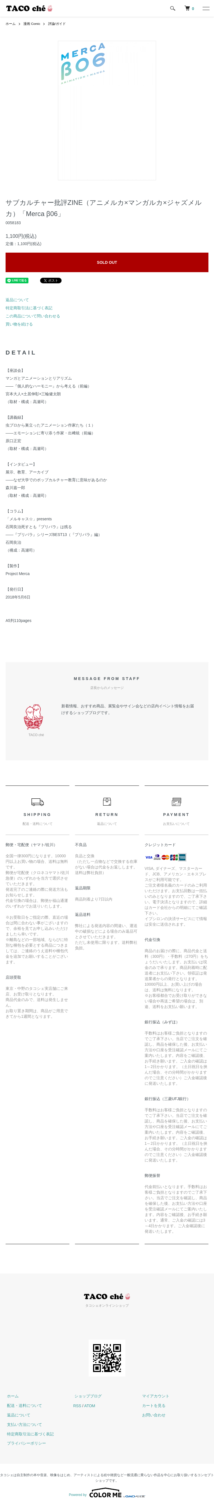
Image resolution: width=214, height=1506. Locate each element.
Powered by (107, 1493)
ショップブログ (87, 1396)
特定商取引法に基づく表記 (29, 308)
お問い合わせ (152, 1415)
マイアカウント (154, 1396)
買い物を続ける (19, 324)
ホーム (11, 24)
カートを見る (152, 1405)
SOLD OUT (107, 262)
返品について (17, 300)
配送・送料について (23, 1405)
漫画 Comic (31, 24)
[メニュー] (205, 8)
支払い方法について (23, 1424)
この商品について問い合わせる (33, 316)
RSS (77, 1405)
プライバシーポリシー (25, 1443)
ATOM (89, 1405)
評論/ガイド (57, 24)
